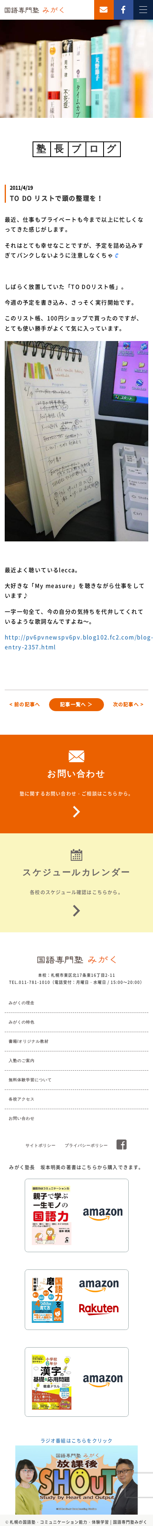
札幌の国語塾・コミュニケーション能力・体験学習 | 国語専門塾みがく (79, 1522)
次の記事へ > (128, 704)
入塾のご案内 (22, 1060)
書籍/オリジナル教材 (29, 1041)
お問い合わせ (22, 1118)
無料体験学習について (30, 1080)
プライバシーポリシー (86, 1145)
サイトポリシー (41, 1145)
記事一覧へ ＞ (76, 704)
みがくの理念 (22, 1003)
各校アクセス (22, 1099)
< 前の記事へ (24, 704)
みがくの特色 (22, 1022)
